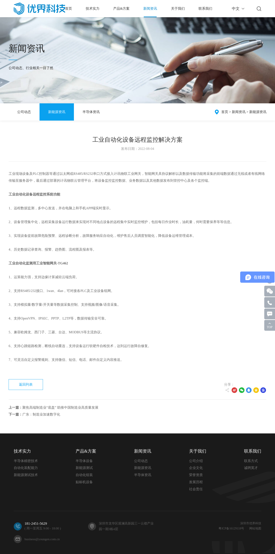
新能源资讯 (56, 112)
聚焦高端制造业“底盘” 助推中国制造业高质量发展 (53, 407)
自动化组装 (84, 475)
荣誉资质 (196, 475)
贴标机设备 (84, 482)
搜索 (259, 8)
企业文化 (196, 468)
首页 (224, 112)
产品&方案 (86, 451)
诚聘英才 (251, 468)
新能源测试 (84, 468)
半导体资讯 (91, 112)
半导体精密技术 (26, 461)
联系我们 (252, 451)
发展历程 (196, 482)
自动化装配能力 (26, 468)
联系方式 (251, 461)
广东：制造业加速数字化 (34, 414)
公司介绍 (196, 461)
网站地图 (255, 528)
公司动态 (24, 112)
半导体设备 (84, 461)
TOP (269, 327)
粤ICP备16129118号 (231, 528)
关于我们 (197, 451)
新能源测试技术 (26, 475)
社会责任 (196, 489)
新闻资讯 (239, 112)
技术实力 (22, 451)
